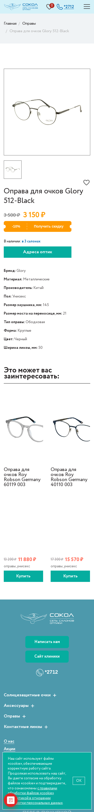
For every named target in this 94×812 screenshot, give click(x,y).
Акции (9, 749)
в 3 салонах (31, 241)
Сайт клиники (47, 656)
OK (78, 780)
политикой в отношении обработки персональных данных (35, 800)
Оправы (12, 716)
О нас (9, 742)
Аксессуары (16, 706)
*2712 (51, 672)
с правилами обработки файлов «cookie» (32, 791)
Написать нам (47, 642)
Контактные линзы (23, 727)
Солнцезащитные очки (27, 695)
